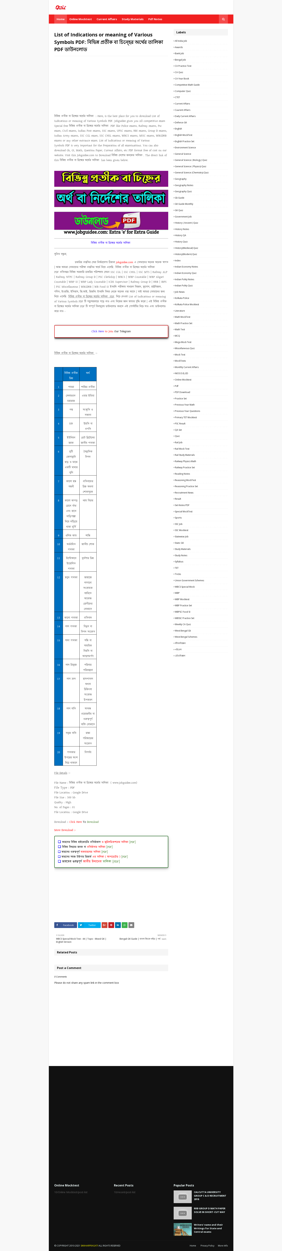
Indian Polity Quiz (184, 285)
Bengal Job (180, 59)
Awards (179, 47)
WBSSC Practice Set (184, 618)
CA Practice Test (183, 65)
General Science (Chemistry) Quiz (192, 172)
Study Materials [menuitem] (133, 19)
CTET (177, 97)
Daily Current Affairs (185, 116)
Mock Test (180, 354)
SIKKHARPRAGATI (89, 1245)
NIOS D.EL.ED (181, 373)
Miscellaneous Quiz (185, 348)
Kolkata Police (182, 298)
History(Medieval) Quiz (186, 248)
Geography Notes (184, 185)
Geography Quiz (183, 191)
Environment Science (185, 147)
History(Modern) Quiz (186, 254)
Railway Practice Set (185, 467)
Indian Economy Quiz (185, 273)
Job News (180, 291)
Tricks (178, 574)
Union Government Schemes (189, 580)
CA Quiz (179, 72)
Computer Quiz (183, 91)
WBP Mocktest (182, 599)
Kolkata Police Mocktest (187, 304)
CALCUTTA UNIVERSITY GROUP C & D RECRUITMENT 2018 (210, 1195)
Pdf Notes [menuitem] (155, 19)
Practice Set (181, 398)
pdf (176, 386)
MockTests (180, 360)
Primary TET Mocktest (186, 417)
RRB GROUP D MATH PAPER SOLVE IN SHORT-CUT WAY (209, 1210)
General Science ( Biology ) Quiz (191, 160)
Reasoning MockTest (185, 480)
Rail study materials (185, 454)
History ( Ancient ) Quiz (186, 222)
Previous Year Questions (187, 411)
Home (193, 1245)
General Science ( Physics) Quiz (190, 166)
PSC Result (180, 423)
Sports (178, 517)
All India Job (181, 40)
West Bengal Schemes (186, 636)
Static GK (179, 542)
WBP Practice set (183, 605)
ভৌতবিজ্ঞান (180, 655)
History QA (180, 235)
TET (177, 567)
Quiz (177, 436)
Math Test (180, 329)
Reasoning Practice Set (186, 486)
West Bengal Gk (183, 630)
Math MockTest (182, 316)
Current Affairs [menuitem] (107, 19)
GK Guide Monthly (184, 203)
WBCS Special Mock (185, 586)
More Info (223, 1245)
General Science (183, 153)
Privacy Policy (207, 1245)
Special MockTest (183, 511)
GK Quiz (179, 210)
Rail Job (179, 442)
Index (178, 260)
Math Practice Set (183, 323)
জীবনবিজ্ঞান (180, 643)
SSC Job (179, 524)
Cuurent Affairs (182, 110)
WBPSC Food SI (182, 611)
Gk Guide (179, 197)
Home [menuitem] (61, 19)
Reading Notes (182, 473)
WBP (177, 592)
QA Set (178, 429)
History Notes (182, 229)
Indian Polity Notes (184, 279)
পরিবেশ (178, 649)
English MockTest (183, 135)
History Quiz (181, 241)
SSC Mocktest (181, 530)
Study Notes (181, 555)
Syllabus (179, 561)
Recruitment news (184, 492)
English (178, 128)
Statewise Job (181, 536)
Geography (180, 178)
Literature (180, 310)
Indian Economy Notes (186, 266)
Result (178, 498)
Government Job (183, 216)
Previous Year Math (185, 404)
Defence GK (181, 122)
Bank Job (179, 53)
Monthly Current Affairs (187, 367)
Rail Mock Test (182, 448)
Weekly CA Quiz (183, 624)
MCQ (177, 335)
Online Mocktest (183, 379)
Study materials (182, 549)
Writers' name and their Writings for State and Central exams (208, 1228)
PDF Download (182, 392)
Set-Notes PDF (182, 505)
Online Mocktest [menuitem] (80, 19)
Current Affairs (182, 103)
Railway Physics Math (185, 461)
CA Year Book (182, 78)
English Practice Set (184, 141)
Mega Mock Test (183, 342)
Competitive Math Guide (187, 84)
